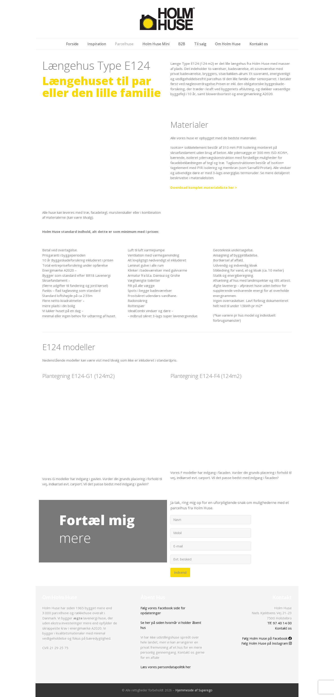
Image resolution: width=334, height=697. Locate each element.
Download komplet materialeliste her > (203, 187)
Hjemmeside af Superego (193, 690)
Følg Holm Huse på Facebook (267, 638)
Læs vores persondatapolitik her (165, 667)
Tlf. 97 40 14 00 (279, 623)
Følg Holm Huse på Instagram (266, 643)
